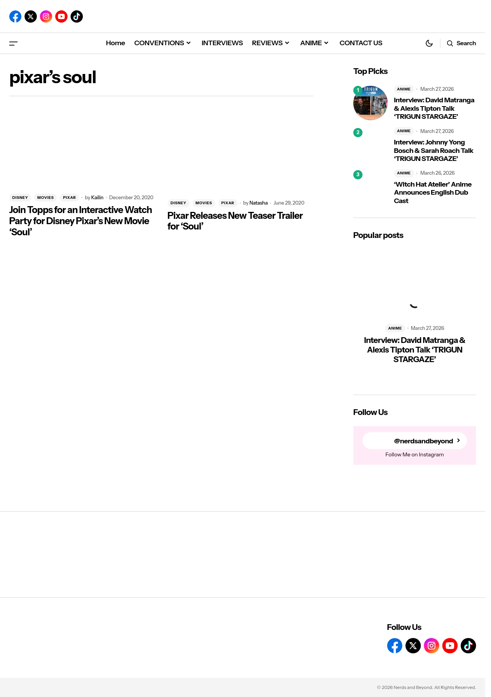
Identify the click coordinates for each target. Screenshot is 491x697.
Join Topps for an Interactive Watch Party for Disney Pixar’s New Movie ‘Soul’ (80, 221)
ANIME (404, 89)
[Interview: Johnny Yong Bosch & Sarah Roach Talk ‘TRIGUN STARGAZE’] (370, 145)
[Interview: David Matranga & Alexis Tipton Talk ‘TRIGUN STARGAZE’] (370, 103)
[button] (13, 43)
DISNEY (20, 197)
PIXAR (69, 197)
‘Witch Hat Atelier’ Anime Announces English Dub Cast (432, 192)
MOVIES (45, 197)
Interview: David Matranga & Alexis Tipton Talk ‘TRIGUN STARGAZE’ (434, 108)
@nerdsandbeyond (423, 441)
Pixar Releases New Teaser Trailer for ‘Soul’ (235, 221)
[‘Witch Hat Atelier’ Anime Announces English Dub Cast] (370, 187)
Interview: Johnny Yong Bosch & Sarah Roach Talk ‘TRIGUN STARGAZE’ (433, 150)
